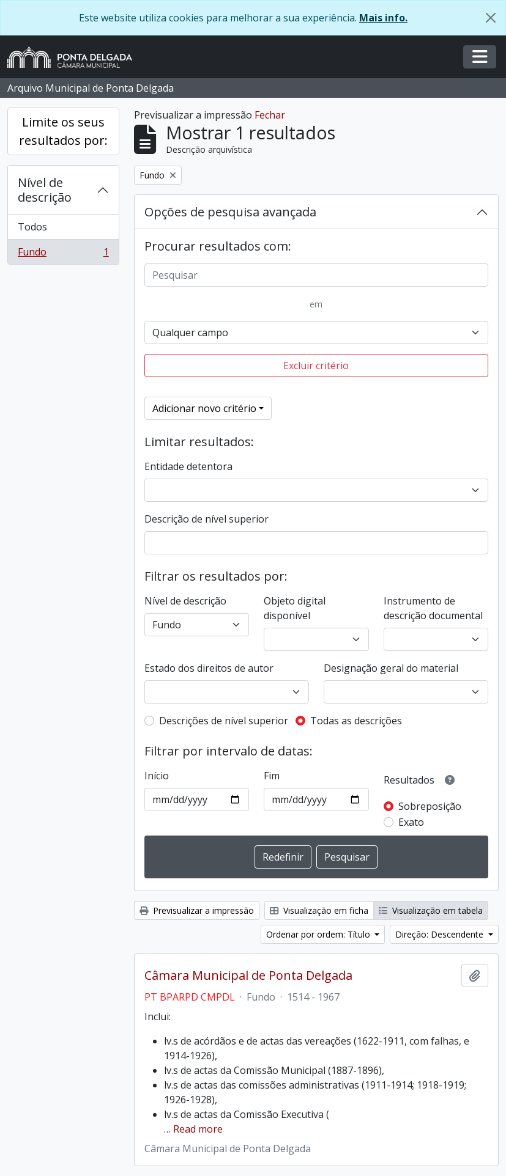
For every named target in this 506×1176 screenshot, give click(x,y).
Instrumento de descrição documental (433, 608)
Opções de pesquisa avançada (230, 212)
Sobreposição (429, 806)
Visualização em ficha (319, 910)
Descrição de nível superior (206, 519)
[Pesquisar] (316, 275)
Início (156, 775)
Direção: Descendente (440, 934)
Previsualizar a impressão (197, 910)
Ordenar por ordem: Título (319, 934)
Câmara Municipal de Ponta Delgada (248, 975)
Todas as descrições (356, 720)
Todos (32, 226)
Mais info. (383, 17)
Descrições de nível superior (223, 720)
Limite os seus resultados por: (63, 131)
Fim (272, 775)
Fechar (270, 115)
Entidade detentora (188, 466)
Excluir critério (316, 365)
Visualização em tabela (431, 910)
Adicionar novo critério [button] (204, 408)
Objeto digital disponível (295, 608)
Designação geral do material (391, 668)
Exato (411, 822)
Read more (198, 1129)
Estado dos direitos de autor (208, 668)
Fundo (63, 254)
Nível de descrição (45, 189)
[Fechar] (490, 18)
